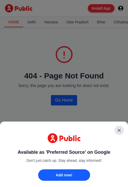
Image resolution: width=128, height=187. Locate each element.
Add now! (64, 175)
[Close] (119, 130)
